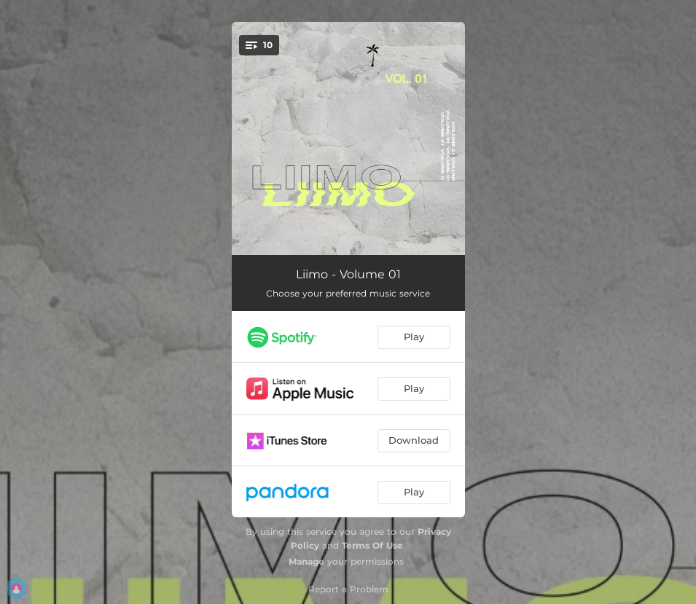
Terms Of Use (372, 545)
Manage (306, 561)
